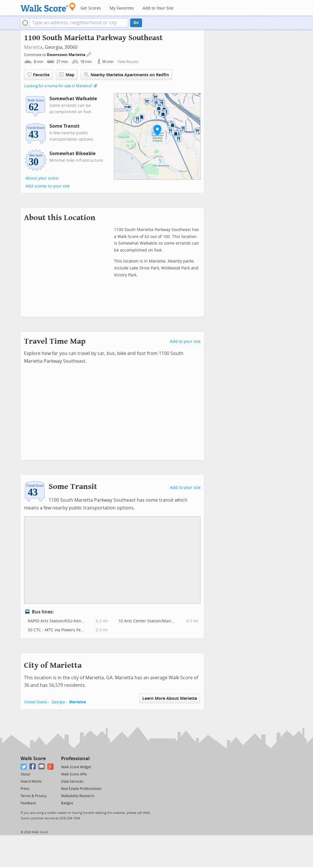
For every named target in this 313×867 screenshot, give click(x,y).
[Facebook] (33, 766)
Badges (67, 803)
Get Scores (90, 8)
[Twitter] (24, 766)
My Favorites (122, 8)
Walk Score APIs (74, 774)
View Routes (128, 61)
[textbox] (79, 22)
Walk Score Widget (76, 767)
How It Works (31, 781)
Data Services (72, 781)
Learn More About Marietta (169, 698)
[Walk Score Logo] (48, 7)
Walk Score (33, 758)
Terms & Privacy (34, 796)
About (25, 774)
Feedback (28, 803)
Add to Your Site (158, 8)
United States (35, 702)
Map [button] (66, 74)
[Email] (41, 766)
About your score (41, 178)
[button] (25, 22)
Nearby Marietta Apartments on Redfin (126, 74)
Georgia (58, 702)
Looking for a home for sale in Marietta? (58, 86)
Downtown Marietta (66, 55)
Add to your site (185, 341)
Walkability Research (77, 796)
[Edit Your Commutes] (89, 54)
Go (136, 22)
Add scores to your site (47, 186)
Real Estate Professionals (81, 789)
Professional (75, 758)
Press (25, 789)
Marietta (33, 47)
